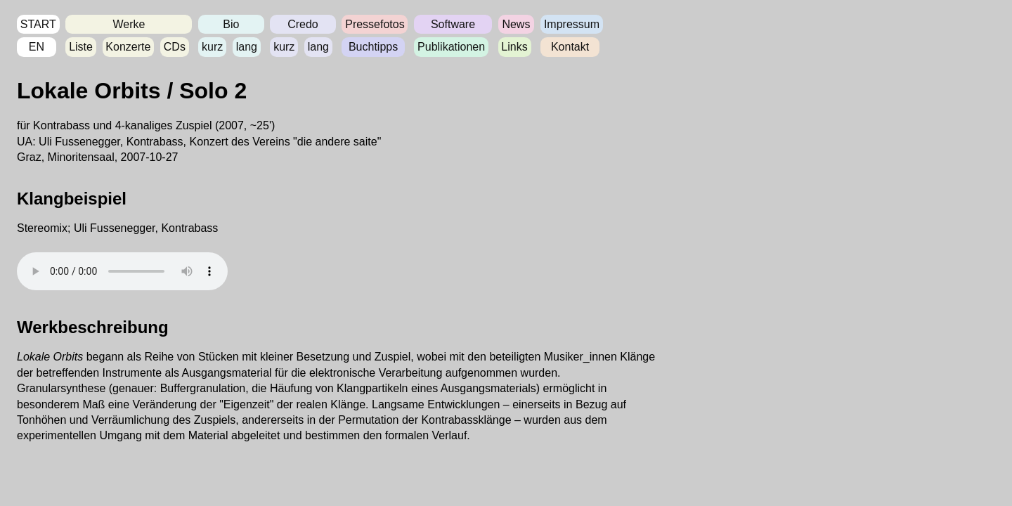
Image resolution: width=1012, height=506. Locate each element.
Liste (81, 47)
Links (514, 47)
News (516, 24)
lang (246, 47)
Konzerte (127, 47)
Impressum (571, 24)
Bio (231, 24)
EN (36, 47)
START (38, 24)
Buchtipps (373, 47)
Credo (302, 24)
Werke (128, 24)
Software (453, 24)
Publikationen (451, 47)
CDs (175, 47)
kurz (212, 47)
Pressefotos (374, 24)
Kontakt (570, 47)
